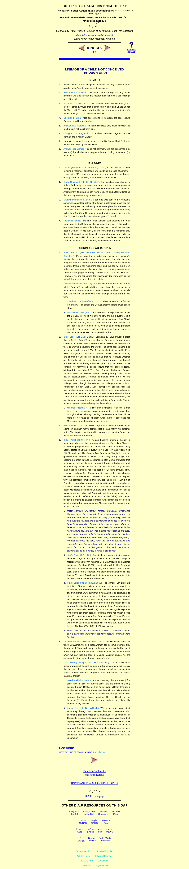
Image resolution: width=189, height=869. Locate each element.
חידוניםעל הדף (109, 830)
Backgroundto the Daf (89, 812)
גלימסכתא (81, 839)
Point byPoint (116, 812)
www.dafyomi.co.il (104, 35)
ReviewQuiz (79, 830)
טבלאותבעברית (90, 830)
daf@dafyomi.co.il (85, 35)
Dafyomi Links (101, 865)
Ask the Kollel (83, 856)
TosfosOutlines (83, 821)
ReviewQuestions (103, 812)
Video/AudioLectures (105, 839)
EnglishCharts (94, 821)
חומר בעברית (87, 860)
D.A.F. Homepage (94, 795)
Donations (103, 860)
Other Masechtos (83, 851)
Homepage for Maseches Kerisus (94, 783)
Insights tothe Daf (74, 812)
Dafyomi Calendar (103, 856)
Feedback (85, 865)
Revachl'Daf (106, 821)
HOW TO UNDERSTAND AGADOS (76, 752)
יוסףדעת (100, 830)
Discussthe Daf (92, 839)
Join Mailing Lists (105, 851)
